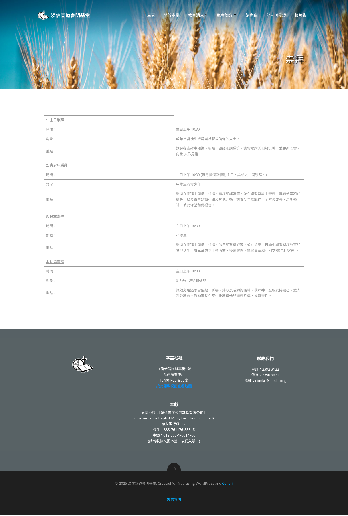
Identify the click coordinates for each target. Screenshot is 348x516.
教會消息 (198, 15)
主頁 (151, 15)
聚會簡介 (227, 15)
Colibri (227, 484)
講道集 (252, 15)
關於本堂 (172, 15)
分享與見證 (276, 15)
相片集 (300, 15)
